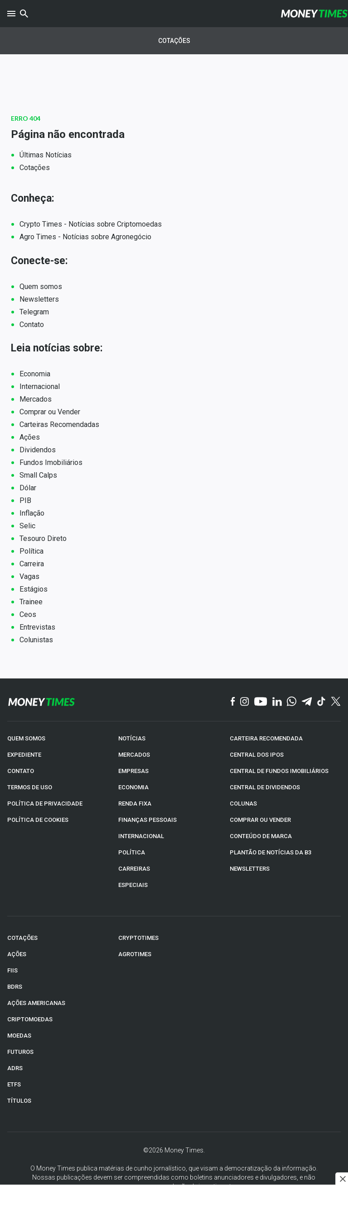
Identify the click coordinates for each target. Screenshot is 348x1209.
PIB (25, 500)
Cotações (174, 40)
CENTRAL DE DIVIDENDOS (265, 787)
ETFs (14, 1084)
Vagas (29, 576)
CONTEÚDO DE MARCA (261, 836)
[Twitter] (335, 702)
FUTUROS (20, 1051)
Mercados (35, 399)
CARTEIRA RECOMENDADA (266, 738)
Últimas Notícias (45, 155)
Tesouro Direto (43, 538)
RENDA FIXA (134, 803)
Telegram (34, 312)
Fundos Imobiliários (50, 462)
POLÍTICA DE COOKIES (37, 819)
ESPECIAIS (133, 885)
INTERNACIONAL (141, 836)
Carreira (31, 563)
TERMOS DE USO (29, 787)
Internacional (39, 386)
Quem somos (40, 286)
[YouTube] (260, 702)
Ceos (27, 614)
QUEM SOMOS (26, 738)
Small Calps (38, 475)
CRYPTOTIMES (138, 937)
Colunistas (36, 639)
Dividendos (37, 450)
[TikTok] (321, 702)
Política (31, 551)
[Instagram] (244, 702)
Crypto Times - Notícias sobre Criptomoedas (90, 224)
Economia (34, 374)
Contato (31, 324)
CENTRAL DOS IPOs (257, 754)
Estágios (33, 589)
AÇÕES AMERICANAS (36, 1003)
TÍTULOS (19, 1100)
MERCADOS (134, 754)
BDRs (14, 986)
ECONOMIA (133, 787)
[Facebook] (233, 701)
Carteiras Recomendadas (59, 424)
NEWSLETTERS (250, 868)
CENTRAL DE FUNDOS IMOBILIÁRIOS (279, 771)
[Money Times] (314, 13)
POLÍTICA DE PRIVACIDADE (44, 803)
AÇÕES (16, 954)
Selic (27, 526)
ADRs (15, 1068)
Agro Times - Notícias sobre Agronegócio (85, 236)
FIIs (12, 970)
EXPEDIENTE (24, 754)
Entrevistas (37, 627)
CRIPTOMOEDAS (30, 1019)
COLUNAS (243, 803)
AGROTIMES (134, 954)
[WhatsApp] (291, 702)
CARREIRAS (134, 868)
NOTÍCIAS (131, 738)
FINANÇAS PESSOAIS (147, 819)
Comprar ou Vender (49, 412)
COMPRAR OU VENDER (260, 819)
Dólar (27, 488)
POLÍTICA (131, 852)
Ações (29, 437)
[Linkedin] (277, 702)
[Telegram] (306, 702)
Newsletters (39, 299)
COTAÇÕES (22, 937)
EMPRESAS (133, 771)
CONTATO (20, 771)
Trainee (31, 601)
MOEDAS (19, 1035)
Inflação (31, 513)
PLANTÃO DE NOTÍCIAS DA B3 (270, 852)
